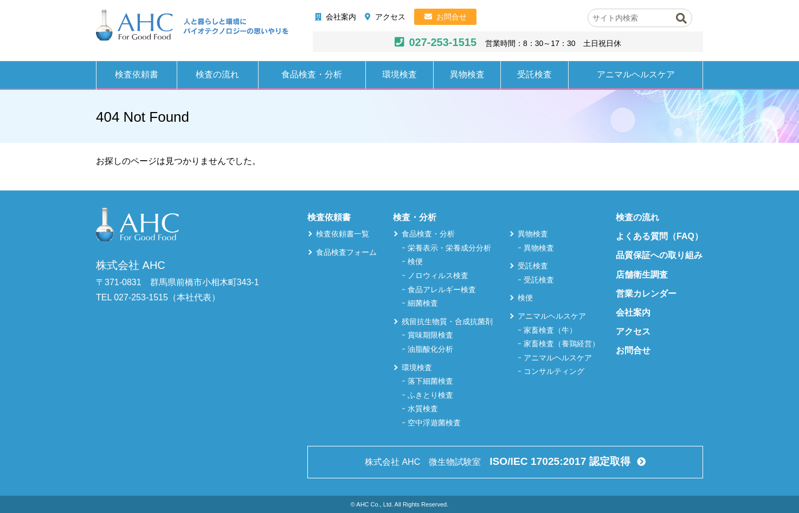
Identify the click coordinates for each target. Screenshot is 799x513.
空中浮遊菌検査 (434, 422)
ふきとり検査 (430, 395)
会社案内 (341, 16)
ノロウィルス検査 (438, 275)
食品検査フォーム (346, 252)
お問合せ (451, 16)
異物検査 (467, 74)
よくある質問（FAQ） (659, 236)
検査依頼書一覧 (342, 233)
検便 (415, 261)
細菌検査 (423, 303)
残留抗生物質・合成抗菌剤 (447, 321)
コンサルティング (554, 371)
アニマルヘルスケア (636, 74)
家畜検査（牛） (550, 330)
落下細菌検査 (430, 381)
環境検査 (399, 74)
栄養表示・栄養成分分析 (449, 248)
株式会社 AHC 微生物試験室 (499, 461)
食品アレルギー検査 (442, 289)
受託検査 (534, 74)
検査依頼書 (136, 74)
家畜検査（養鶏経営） (562, 343)
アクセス (390, 16)
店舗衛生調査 (642, 274)
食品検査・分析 (311, 74)
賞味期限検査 (430, 335)
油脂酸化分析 (430, 349)
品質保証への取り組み (659, 255)
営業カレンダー (646, 293)
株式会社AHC (192, 25)
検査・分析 (414, 217)
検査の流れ (217, 74)
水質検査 (423, 408)
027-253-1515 (442, 42)
